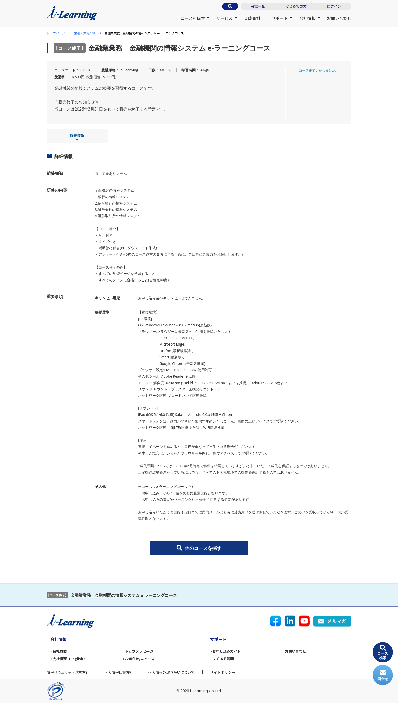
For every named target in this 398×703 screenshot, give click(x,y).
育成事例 (252, 18)
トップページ (56, 33)
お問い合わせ (339, 18)
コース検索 (382, 652)
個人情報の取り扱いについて (171, 672)
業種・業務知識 (84, 33)
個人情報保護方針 (119, 672)
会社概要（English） (70, 658)
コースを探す (193, 18)
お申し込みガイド (227, 651)
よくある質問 (223, 658)
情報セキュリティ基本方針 (68, 672)
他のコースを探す (199, 548)
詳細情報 (77, 137)
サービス (224, 18)
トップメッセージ (139, 651)
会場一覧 (258, 6)
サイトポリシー (222, 672)
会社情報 (307, 18)
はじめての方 (296, 6)
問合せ (382, 675)
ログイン (334, 6)
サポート (280, 18)
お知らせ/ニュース (140, 658)
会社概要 (60, 651)
